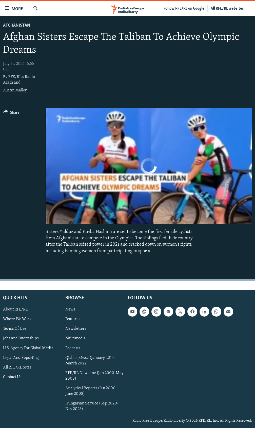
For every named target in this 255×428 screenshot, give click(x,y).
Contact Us (12, 377)
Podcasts (72, 348)
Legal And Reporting (21, 358)
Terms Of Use (14, 329)
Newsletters (75, 329)
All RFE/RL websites (227, 9)
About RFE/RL (15, 309)
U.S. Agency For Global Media (28, 348)
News (70, 309)
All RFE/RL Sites (17, 367)
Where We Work (17, 319)
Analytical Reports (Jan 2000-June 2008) (91, 391)
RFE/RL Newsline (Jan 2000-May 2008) (94, 375)
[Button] (11, 113)
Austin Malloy (15, 90)
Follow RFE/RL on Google (184, 9)
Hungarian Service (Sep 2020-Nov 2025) (92, 406)
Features (72, 319)
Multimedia (75, 338)
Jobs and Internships (21, 338)
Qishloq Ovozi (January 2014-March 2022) (90, 360)
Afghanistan (16, 25)
